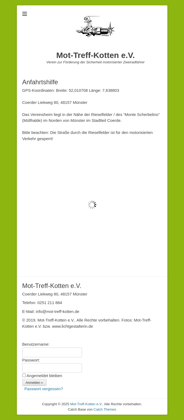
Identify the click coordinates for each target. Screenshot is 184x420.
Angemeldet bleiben (44, 375)
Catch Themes (104, 409)
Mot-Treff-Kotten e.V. (95, 55)
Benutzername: (36, 344)
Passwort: (31, 360)
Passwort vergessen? (43, 388)
